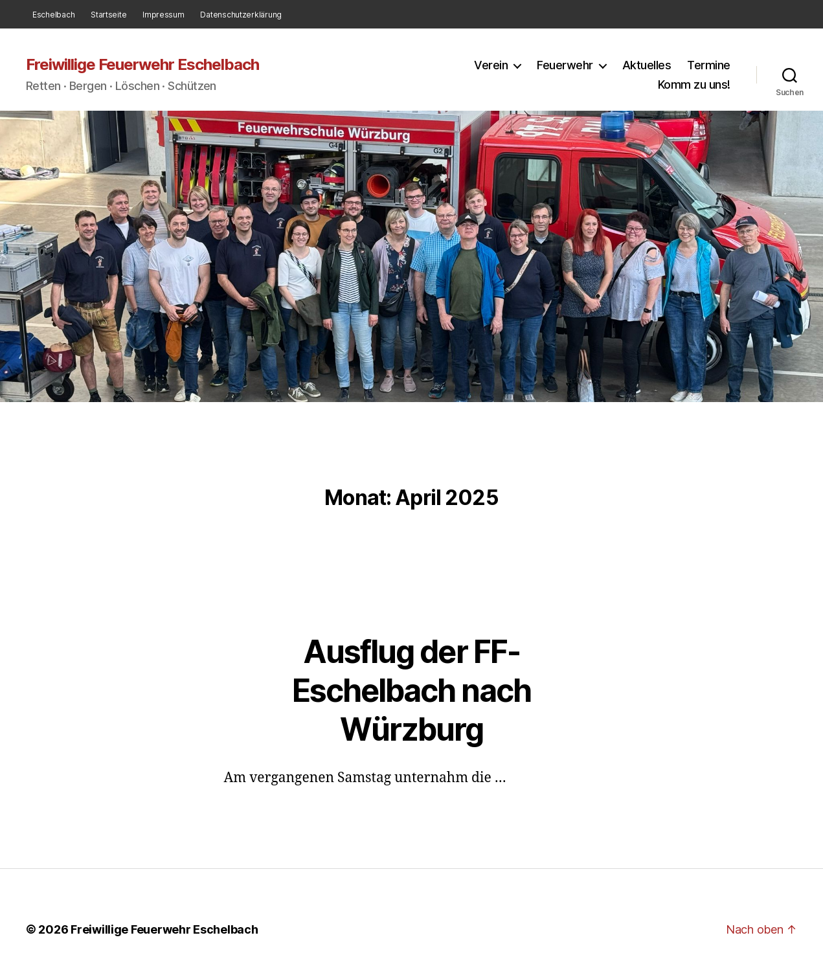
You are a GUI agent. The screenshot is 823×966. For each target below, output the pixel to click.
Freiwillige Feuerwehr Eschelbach (142, 65)
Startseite (108, 14)
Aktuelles (646, 65)
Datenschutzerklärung (241, 14)
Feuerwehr (565, 65)
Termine (708, 65)
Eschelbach (53, 14)
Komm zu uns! (694, 84)
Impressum (163, 14)
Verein (491, 65)
